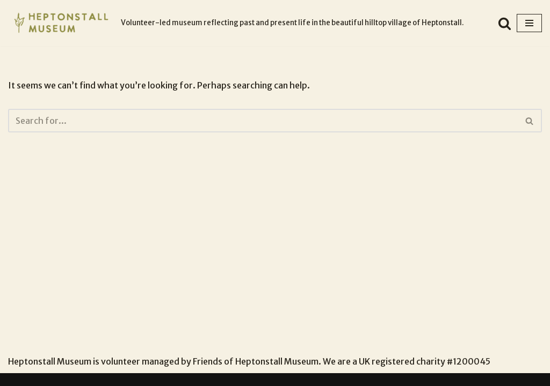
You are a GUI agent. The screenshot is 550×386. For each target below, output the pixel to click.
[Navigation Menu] (529, 23)
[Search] (504, 23)
